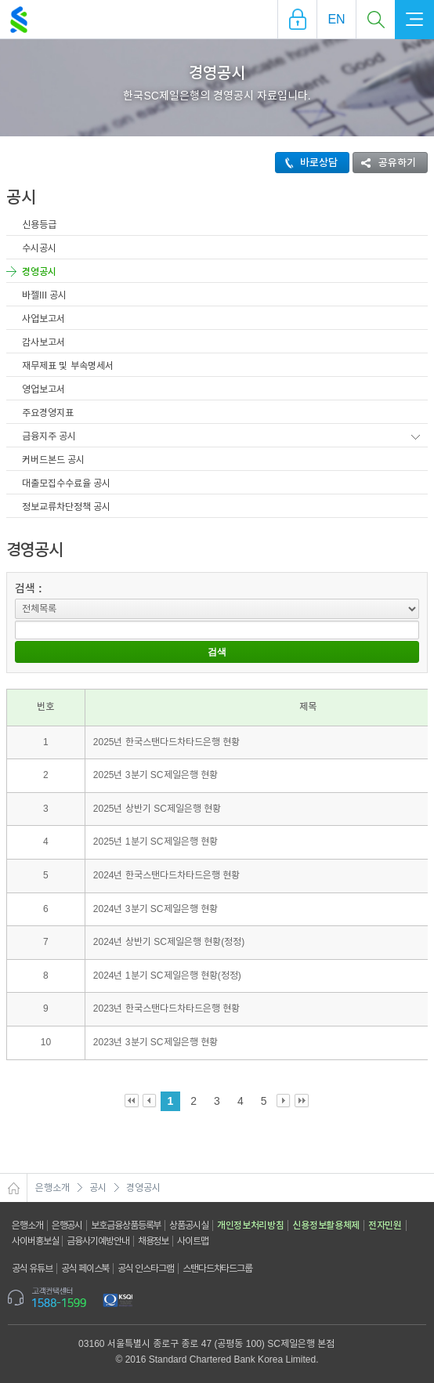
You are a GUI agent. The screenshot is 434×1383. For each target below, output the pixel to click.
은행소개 (52, 1187)
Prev (150, 1101)
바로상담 (307, 162)
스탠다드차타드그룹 (217, 1268)
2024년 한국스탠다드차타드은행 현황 (166, 875)
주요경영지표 (48, 412)
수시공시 (39, 248)
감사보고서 (43, 342)
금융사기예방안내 (97, 1241)
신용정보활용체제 (326, 1225)
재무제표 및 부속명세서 (68, 365)
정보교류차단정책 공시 (66, 506)
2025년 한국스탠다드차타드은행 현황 (166, 742)
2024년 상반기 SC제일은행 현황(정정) (168, 941)
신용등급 (39, 224)
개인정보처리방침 (250, 1225)
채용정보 (153, 1241)
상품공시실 (188, 1225)
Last (302, 1101)
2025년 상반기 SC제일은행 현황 (157, 808)
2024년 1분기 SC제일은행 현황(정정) (167, 975)
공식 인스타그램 (146, 1268)
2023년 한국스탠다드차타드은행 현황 (166, 1008)
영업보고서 (43, 389)
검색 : (28, 588)
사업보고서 (43, 318)
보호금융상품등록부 (126, 1225)
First (132, 1101)
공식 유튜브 (32, 1268)
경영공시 (39, 271)
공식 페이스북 (85, 1268)
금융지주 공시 (49, 436)
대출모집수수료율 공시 (66, 483)
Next (284, 1101)
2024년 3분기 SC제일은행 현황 (155, 908)
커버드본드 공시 (53, 459)
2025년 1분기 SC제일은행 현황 (155, 841)
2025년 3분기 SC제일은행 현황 (155, 774)
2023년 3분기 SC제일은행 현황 (155, 1042)
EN (336, 19)
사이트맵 (192, 1241)
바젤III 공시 (44, 295)
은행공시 (67, 1225)
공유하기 (384, 162)
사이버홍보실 (35, 1241)
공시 (98, 1187)
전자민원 (385, 1225)
